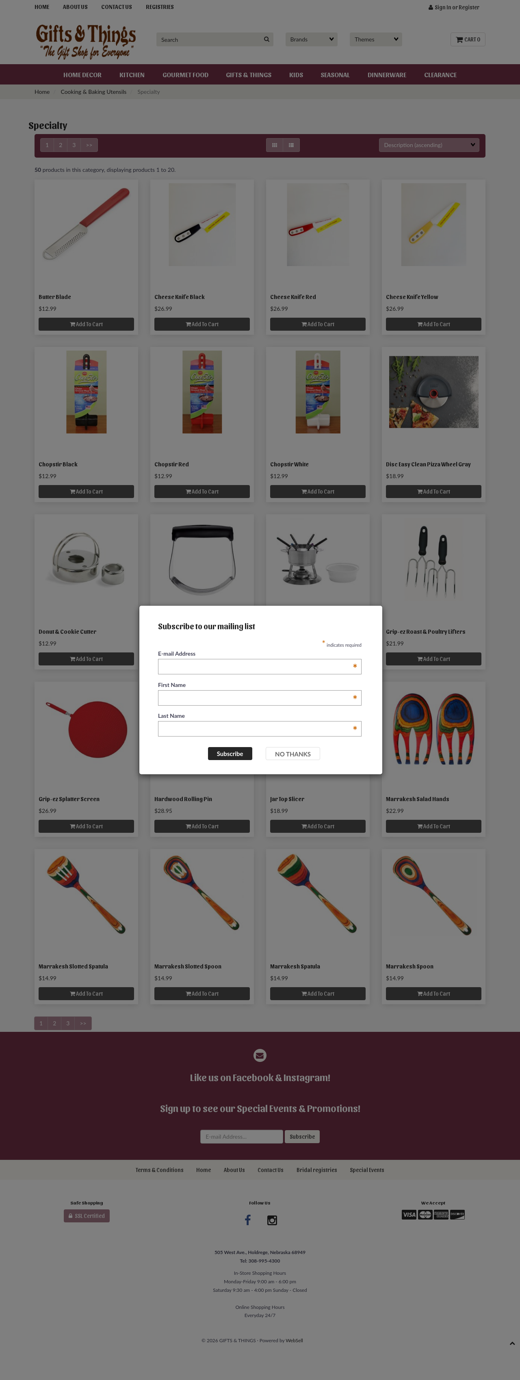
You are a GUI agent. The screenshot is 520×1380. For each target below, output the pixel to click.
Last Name (258, 716)
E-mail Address (258, 654)
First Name (258, 685)
